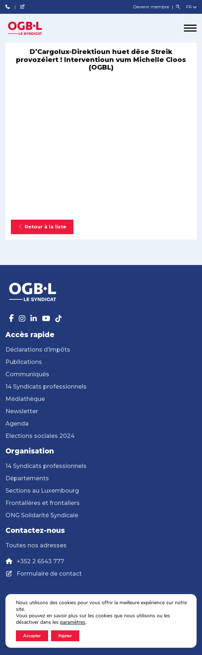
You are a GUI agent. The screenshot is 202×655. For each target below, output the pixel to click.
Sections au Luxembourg (42, 490)
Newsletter (21, 411)
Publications (23, 361)
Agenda (17, 423)
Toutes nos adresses (36, 545)
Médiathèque (25, 398)
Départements (27, 478)
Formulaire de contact (49, 573)
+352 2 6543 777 (40, 561)
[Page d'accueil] (32, 28)
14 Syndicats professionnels (46, 386)
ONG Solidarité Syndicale (41, 515)
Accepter (32, 636)
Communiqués (27, 374)
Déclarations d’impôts (37, 349)
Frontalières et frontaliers (42, 502)
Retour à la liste (42, 226)
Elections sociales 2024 (40, 435)
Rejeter (65, 636)
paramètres (72, 622)
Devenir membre (151, 6)
